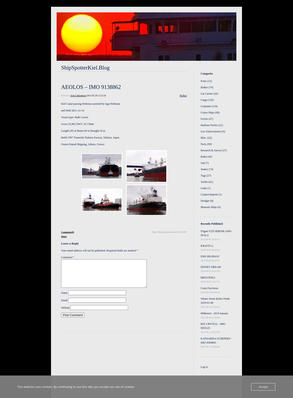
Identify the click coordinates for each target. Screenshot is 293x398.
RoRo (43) (206, 156)
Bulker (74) (207, 87)
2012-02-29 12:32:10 (96, 95)
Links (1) (206, 188)
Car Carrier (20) (209, 93)
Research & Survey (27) (214, 150)
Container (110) (209, 106)
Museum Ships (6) (211, 207)
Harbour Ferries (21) (212, 125)
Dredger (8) (207, 200)
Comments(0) (67, 232)
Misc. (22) (206, 137)
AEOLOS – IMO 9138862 (91, 87)
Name (64, 298)
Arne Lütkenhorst (78, 95)
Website (65, 313)
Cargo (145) (207, 100)
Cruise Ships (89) (210, 112)
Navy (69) (206, 144)
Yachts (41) (207, 181)
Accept (263, 387)
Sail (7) (205, 163)
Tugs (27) (206, 175)
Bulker (183, 95)
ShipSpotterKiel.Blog (85, 68)
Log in (204, 367)
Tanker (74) (207, 169)
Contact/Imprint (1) (211, 194)
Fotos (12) (206, 81)
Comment (67, 257)
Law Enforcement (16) (213, 131)
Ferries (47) (207, 118)
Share (64, 236)
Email (64, 305)
